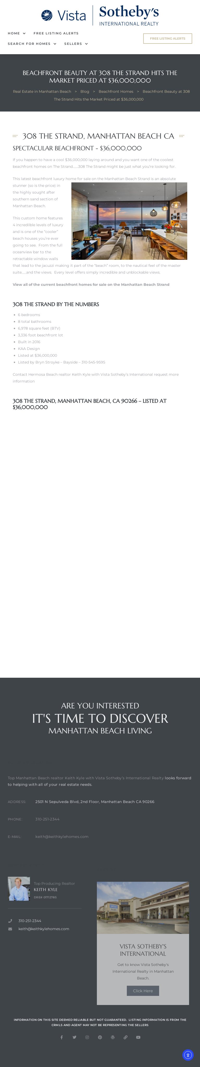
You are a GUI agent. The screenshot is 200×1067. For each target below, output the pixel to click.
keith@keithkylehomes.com (62, 847)
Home (17, 33)
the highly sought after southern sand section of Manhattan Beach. (35, 199)
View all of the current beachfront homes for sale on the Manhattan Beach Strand (91, 284)
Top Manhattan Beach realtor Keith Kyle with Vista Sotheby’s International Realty (86, 788)
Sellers (76, 44)
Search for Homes (32, 44)
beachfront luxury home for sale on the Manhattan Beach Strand (91, 178)
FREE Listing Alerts (56, 33)
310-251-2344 (47, 830)
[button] (167, 38)
